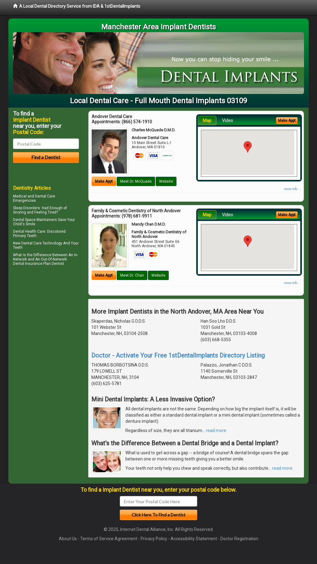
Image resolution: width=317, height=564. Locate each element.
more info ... (292, 189)
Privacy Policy (154, 538)
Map (207, 120)
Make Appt (104, 181)
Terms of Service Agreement (108, 538)
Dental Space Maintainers (35, 220)
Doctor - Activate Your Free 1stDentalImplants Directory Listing (178, 355)
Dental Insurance (27, 263)
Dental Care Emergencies (34, 198)
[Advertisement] (44, 321)
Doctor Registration (239, 538)
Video (227, 120)
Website (166, 181)
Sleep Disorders (26, 208)
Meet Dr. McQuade (136, 181)
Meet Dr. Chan (132, 275)
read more (216, 430)
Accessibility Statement (194, 538)
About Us (68, 538)
